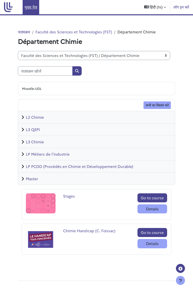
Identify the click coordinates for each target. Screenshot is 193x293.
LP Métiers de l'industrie (48, 154)
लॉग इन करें (181, 7)
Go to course (152, 197)
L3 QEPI (33, 129)
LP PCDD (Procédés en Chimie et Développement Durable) (79, 166)
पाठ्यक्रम (24, 31)
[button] (155, 7)
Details (152, 208)
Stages (74, 196)
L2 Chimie (35, 117)
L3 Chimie (35, 141)
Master (32, 178)
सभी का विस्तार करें (157, 105)
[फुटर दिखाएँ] (180, 280)
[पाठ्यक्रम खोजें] (45, 70)
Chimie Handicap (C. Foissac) (89, 230)
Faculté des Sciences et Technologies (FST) (73, 31)
